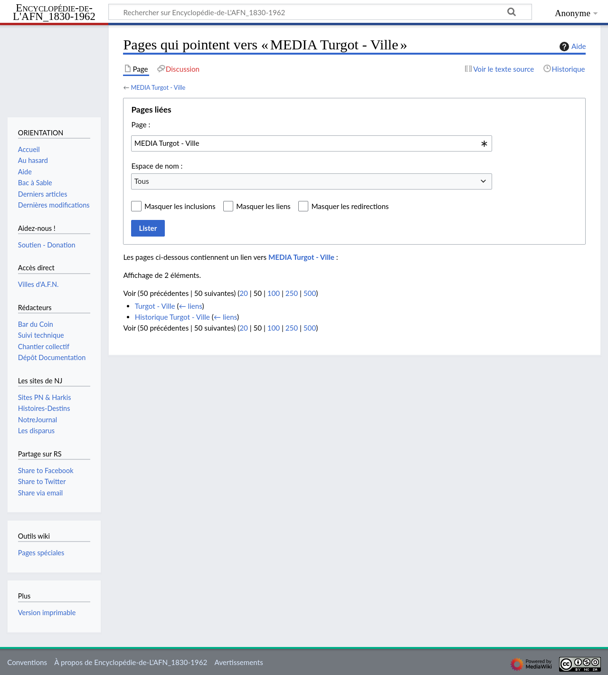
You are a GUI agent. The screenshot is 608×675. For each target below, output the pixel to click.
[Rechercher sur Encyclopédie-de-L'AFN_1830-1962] (320, 11)
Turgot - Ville (155, 306)
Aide (571, 46)
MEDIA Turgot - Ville (158, 87)
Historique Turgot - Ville (172, 317)
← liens (190, 306)
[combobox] (311, 143)
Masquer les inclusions (179, 206)
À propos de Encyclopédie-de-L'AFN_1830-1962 (130, 662)
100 (273, 293)
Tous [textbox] (141, 181)
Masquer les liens (263, 206)
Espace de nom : (156, 166)
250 (291, 293)
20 (243, 293)
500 (310, 293)
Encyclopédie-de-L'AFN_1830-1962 (54, 12)
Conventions (27, 662)
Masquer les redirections (350, 206)
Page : (140, 124)
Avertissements (238, 662)
